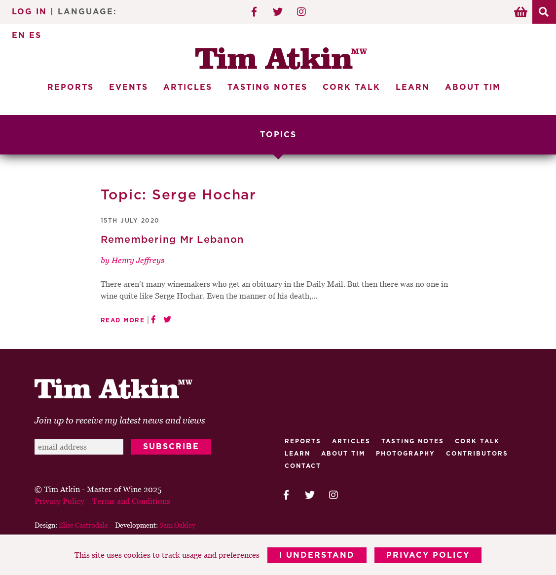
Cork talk (477, 441)
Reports (70, 87)
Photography (405, 454)
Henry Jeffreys (137, 260)
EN (19, 35)
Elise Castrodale (83, 525)
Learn (413, 87)
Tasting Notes (267, 87)
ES (35, 35)
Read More (123, 320)
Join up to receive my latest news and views (120, 420)
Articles (187, 87)
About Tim (473, 87)
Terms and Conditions (131, 501)
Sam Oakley (177, 525)
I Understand (317, 555)
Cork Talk (351, 87)
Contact (303, 466)
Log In (29, 12)
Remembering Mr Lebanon (172, 240)
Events (128, 87)
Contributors (477, 454)
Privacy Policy (428, 555)
